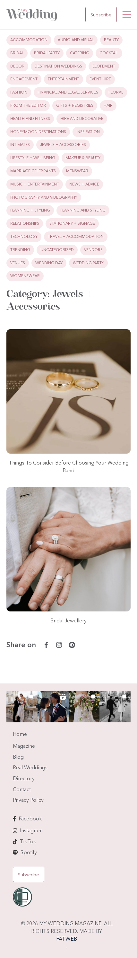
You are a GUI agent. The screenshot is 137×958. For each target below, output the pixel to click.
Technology (24, 236)
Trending (20, 249)
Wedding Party (88, 262)
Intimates (20, 144)
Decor (17, 66)
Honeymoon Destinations (38, 131)
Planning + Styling (30, 210)
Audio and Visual (76, 39)
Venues (17, 262)
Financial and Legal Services (68, 92)
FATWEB (66, 938)
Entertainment (63, 79)
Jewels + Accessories (63, 144)
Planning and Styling (83, 210)
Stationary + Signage (72, 223)
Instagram (31, 830)
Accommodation (28, 39)
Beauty (111, 39)
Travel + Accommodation (76, 236)
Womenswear (25, 275)
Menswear (77, 170)
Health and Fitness (30, 118)
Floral (115, 92)
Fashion (18, 92)
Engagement (24, 79)
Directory (24, 778)
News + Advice (84, 184)
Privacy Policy (28, 800)
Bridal (17, 52)
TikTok (28, 841)
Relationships (24, 223)
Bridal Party (47, 52)
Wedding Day (49, 262)
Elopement (103, 66)
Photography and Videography (43, 197)
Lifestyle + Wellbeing (32, 157)
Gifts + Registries (74, 105)
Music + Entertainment (34, 184)
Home (20, 734)
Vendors (93, 249)
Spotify (29, 852)
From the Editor (28, 105)
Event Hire (100, 79)
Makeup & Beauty (82, 157)
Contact (22, 789)
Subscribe (101, 15)
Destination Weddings (58, 66)
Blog (18, 757)
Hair (108, 105)
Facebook (30, 818)
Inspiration (88, 131)
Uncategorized (57, 249)
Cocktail (108, 52)
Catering (79, 52)
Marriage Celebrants (33, 170)
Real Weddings (30, 767)
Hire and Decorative (81, 118)
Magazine (24, 746)
